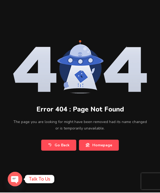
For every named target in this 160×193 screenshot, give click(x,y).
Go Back (59, 145)
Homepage (99, 145)
